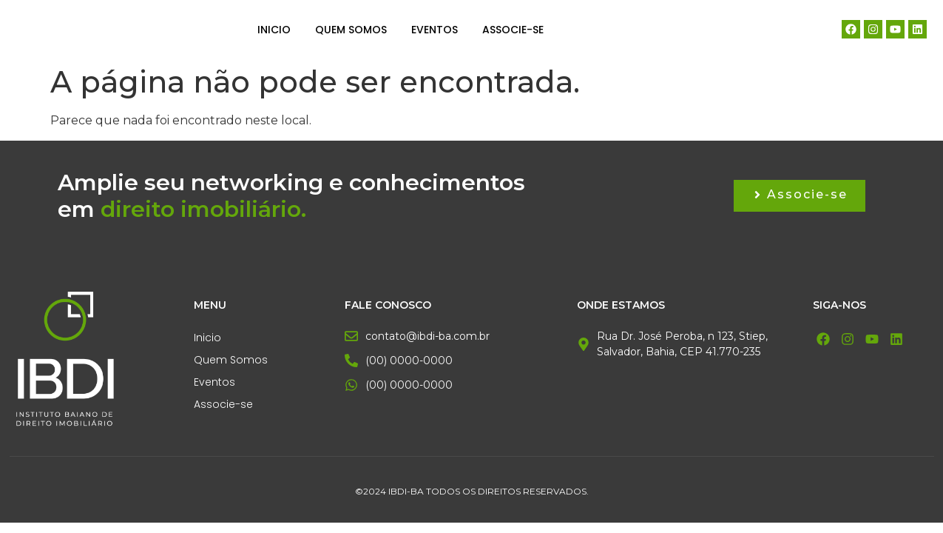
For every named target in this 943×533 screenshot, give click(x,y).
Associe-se (513, 29)
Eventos (434, 29)
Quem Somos (351, 29)
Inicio (274, 29)
